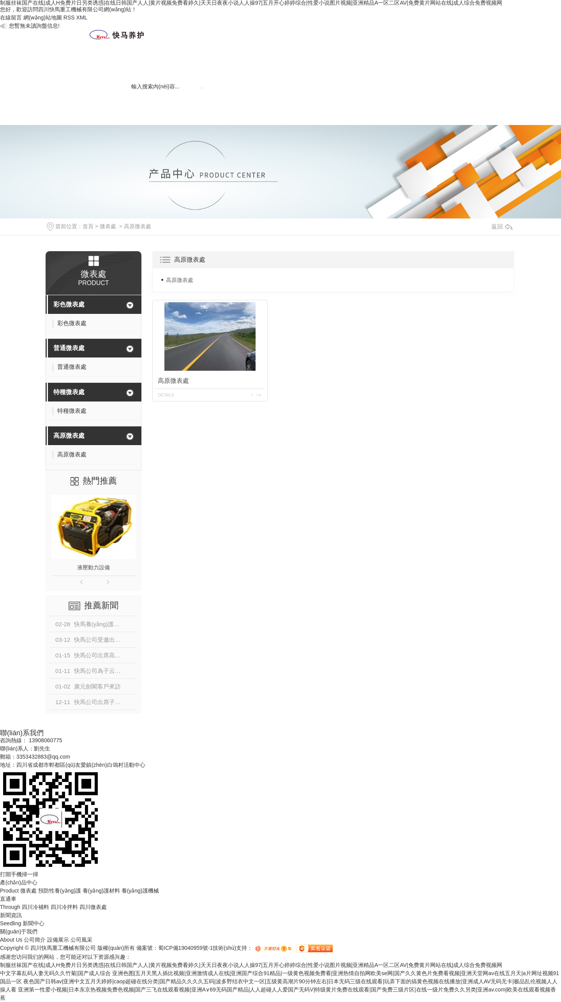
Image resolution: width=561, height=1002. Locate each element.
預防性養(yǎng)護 (59, 891)
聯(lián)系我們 (110, 103)
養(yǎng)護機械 (443, 69)
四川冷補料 (35, 907)
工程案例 (276, 60)
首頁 (88, 226)
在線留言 (11, 17)
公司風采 (81, 940)
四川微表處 (93, 907)
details (166, 395)
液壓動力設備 (93, 567)
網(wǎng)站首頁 (110, 69)
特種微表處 (69, 392)
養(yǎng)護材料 (401, 69)
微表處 (318, 60)
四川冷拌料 (64, 907)
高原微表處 (137, 226)
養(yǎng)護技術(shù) (360, 69)
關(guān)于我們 (152, 69)
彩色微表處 (69, 304)
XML (81, 17)
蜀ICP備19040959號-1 (185, 948)
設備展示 (58, 940)
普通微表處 (69, 348)
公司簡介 (35, 940)
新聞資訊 (193, 60)
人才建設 (234, 60)
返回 (501, 226)
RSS (69, 17)
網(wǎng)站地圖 (42, 17)
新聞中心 (33, 923)
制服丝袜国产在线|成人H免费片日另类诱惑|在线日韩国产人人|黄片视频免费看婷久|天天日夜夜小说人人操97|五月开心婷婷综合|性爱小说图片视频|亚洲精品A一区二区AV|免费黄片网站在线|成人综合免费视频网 (251, 965)
